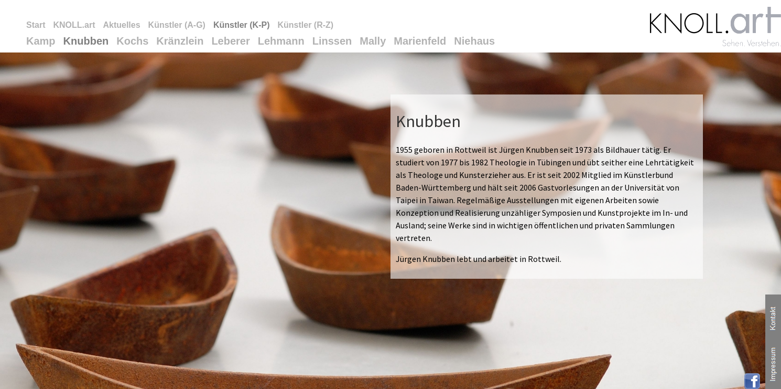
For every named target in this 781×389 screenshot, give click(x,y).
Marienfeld (420, 41)
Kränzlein (179, 41)
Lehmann (281, 41)
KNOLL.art (74, 24)
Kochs (132, 41)
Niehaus (474, 41)
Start (35, 24)
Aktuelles (121, 24)
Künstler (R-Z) (305, 24)
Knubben (86, 41)
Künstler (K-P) (241, 24)
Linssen (332, 41)
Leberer (230, 41)
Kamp (41, 41)
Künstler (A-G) (176, 24)
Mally (373, 41)
